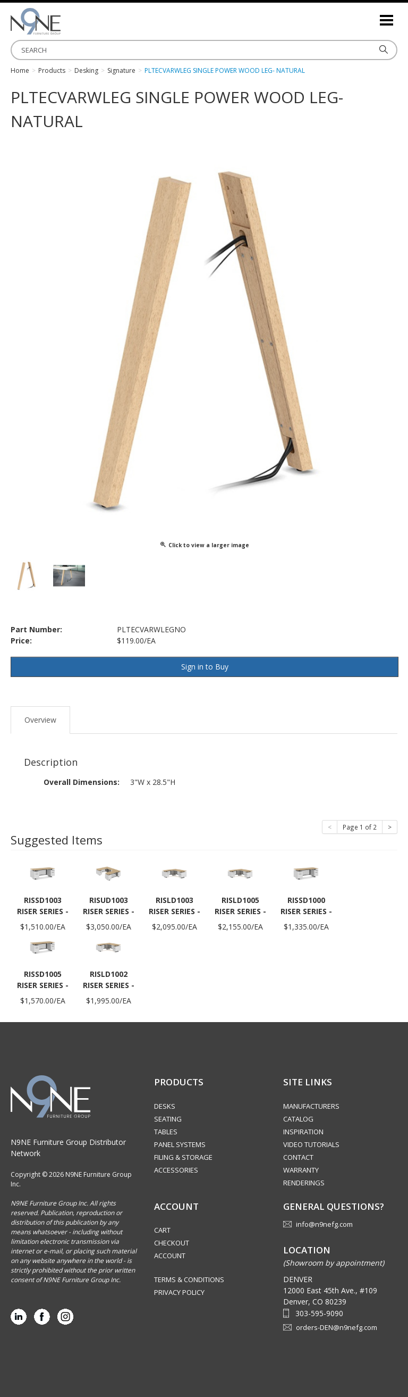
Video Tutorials (311, 1144)
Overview (40, 720)
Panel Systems (180, 1144)
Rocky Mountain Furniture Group (64, 21)
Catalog (298, 1119)
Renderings (304, 1182)
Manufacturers (311, 1106)
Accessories (176, 1170)
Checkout (171, 1243)
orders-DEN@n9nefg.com (336, 1327)
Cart (162, 1230)
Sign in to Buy (204, 667)
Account (169, 1255)
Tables (165, 1131)
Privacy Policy (179, 1292)
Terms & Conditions (189, 1279)
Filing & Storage (183, 1157)
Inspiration (303, 1131)
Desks (164, 1106)
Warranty (301, 1170)
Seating (168, 1119)
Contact (298, 1157)
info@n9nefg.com (324, 1224)
